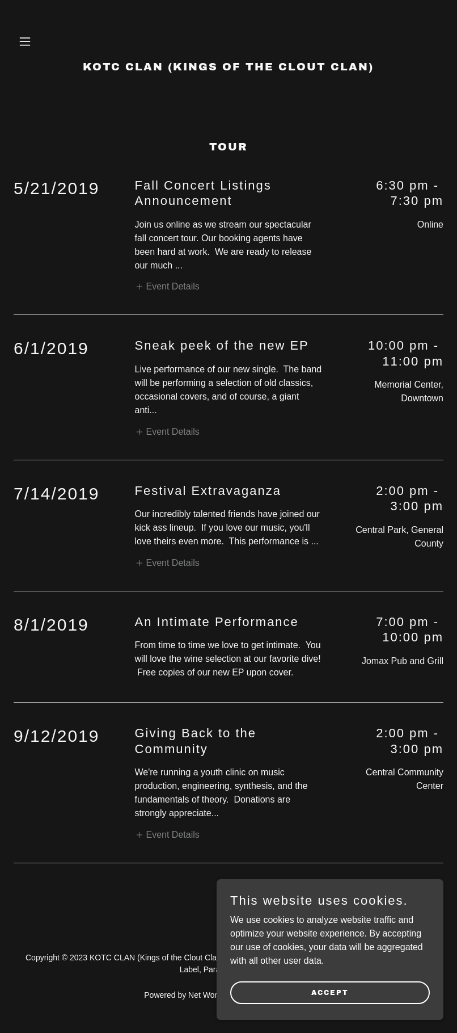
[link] (228, 67)
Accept (330, 992)
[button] (46, 41)
